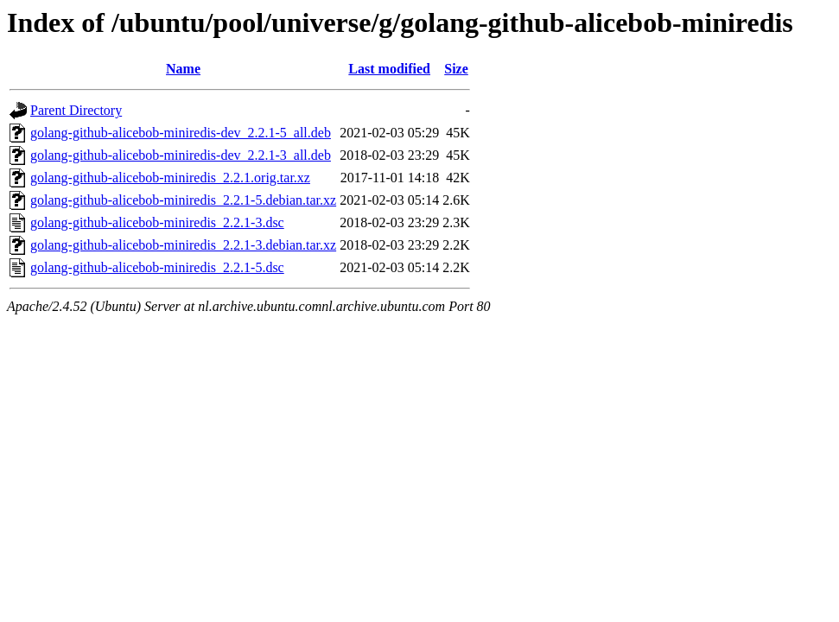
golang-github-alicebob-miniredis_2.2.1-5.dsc (157, 267)
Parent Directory (76, 110)
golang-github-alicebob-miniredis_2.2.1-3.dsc (157, 222)
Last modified (389, 68)
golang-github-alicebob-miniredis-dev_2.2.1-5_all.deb (180, 132)
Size (456, 68)
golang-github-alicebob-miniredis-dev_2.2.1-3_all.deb (180, 155)
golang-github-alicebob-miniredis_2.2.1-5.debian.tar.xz (183, 200)
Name (183, 68)
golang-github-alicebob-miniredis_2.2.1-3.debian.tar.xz (183, 245)
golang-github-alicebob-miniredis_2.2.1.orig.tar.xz (170, 177)
